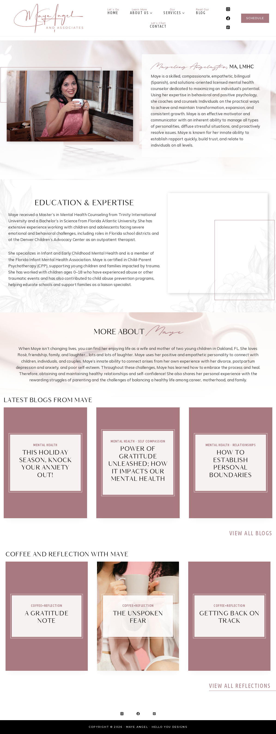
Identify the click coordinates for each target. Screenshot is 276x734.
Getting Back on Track (229, 617)
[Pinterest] (228, 27)
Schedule (255, 18)
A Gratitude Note (47, 617)
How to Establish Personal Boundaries (230, 464)
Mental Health (45, 445)
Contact (158, 24)
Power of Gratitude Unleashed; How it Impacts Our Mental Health (138, 464)
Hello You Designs (169, 726)
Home (113, 11)
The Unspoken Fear (138, 617)
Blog (202, 11)
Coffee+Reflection (46, 606)
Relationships (244, 445)
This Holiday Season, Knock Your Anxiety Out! (45, 464)
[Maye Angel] (48, 18)
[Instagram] (228, 9)
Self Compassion (151, 441)
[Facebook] (228, 18)
